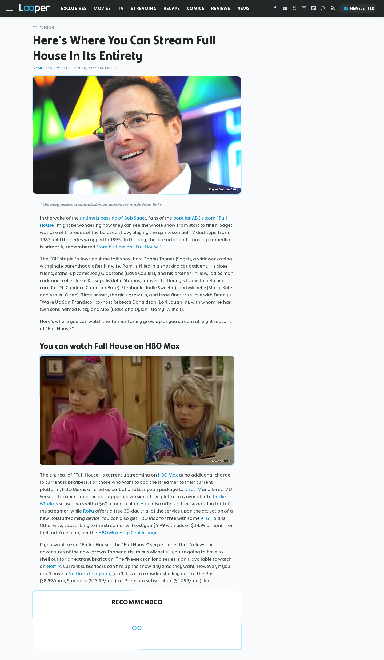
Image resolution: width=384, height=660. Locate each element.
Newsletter (358, 8)
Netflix (54, 566)
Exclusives (74, 8)
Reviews (220, 8)
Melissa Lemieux (52, 68)
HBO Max (168, 475)
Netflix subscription (89, 573)
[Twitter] (294, 9)
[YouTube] (284, 9)
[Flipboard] (313, 9)
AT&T (206, 518)
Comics (196, 8)
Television (43, 28)
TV (121, 8)
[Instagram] (304, 9)
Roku (88, 511)
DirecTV (192, 489)
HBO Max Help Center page (128, 532)
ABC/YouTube (221, 460)
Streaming (144, 8)
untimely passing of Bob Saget (113, 218)
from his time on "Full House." (129, 247)
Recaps (171, 8)
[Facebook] (275, 9)
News (243, 8)
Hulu (145, 504)
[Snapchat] (323, 9)
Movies (102, 8)
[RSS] (332, 9)
